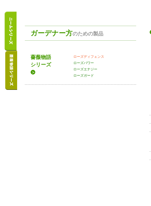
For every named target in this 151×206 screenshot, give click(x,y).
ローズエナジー (85, 69)
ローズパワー (83, 63)
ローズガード (83, 76)
